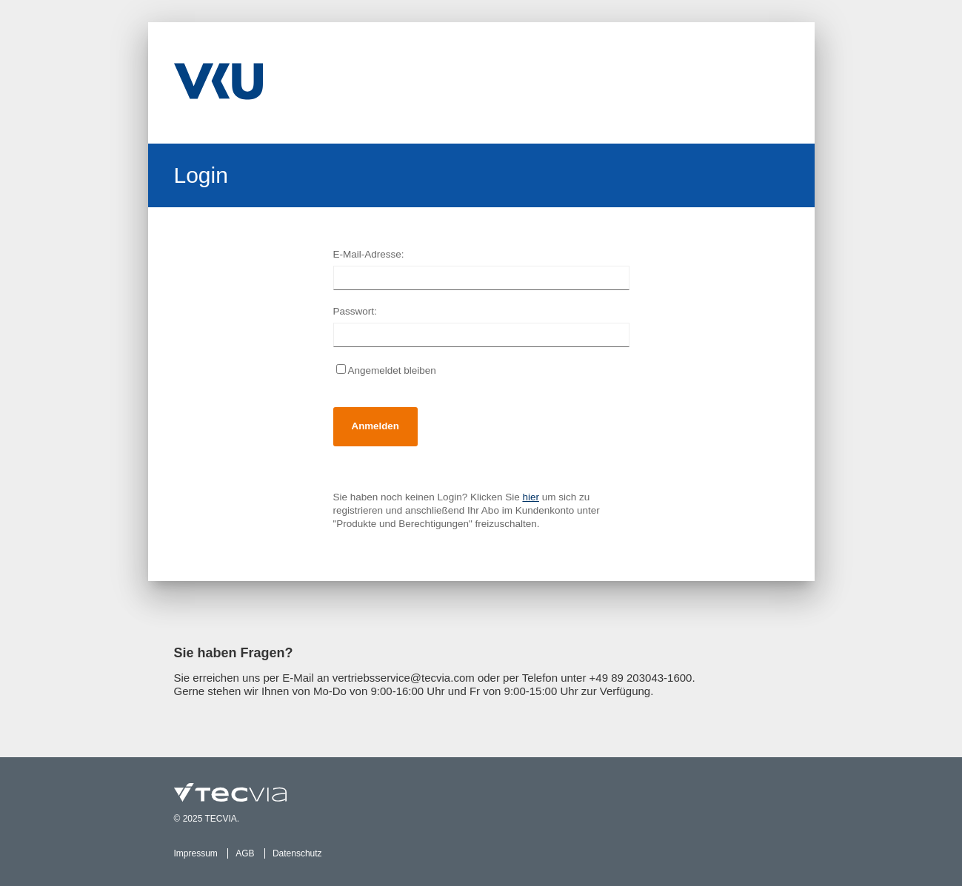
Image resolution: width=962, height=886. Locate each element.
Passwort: (355, 311)
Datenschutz (297, 853)
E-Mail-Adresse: (368, 254)
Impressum (196, 853)
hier (530, 497)
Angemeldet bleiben (386, 370)
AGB (245, 853)
